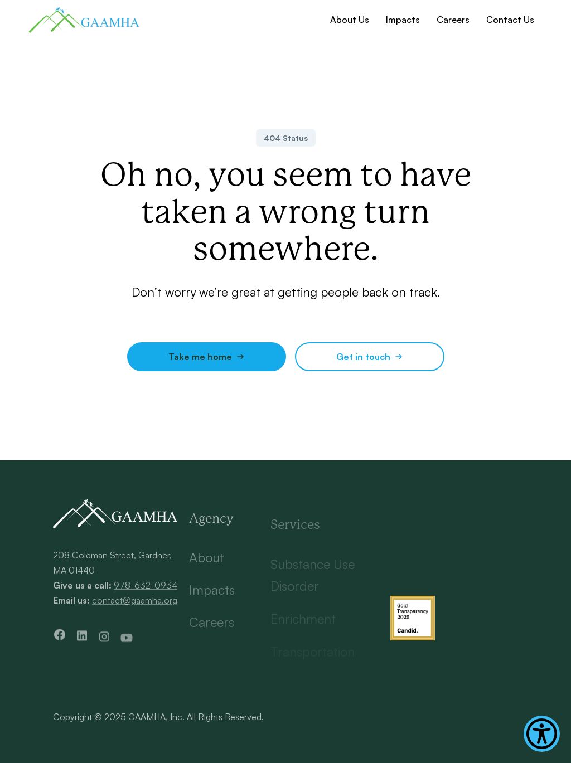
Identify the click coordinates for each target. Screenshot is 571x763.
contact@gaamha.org (134, 603)
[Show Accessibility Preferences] (542, 734)
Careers (453, 19)
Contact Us (510, 19)
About (206, 564)
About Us (349, 19)
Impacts (403, 19)
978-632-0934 (145, 588)
